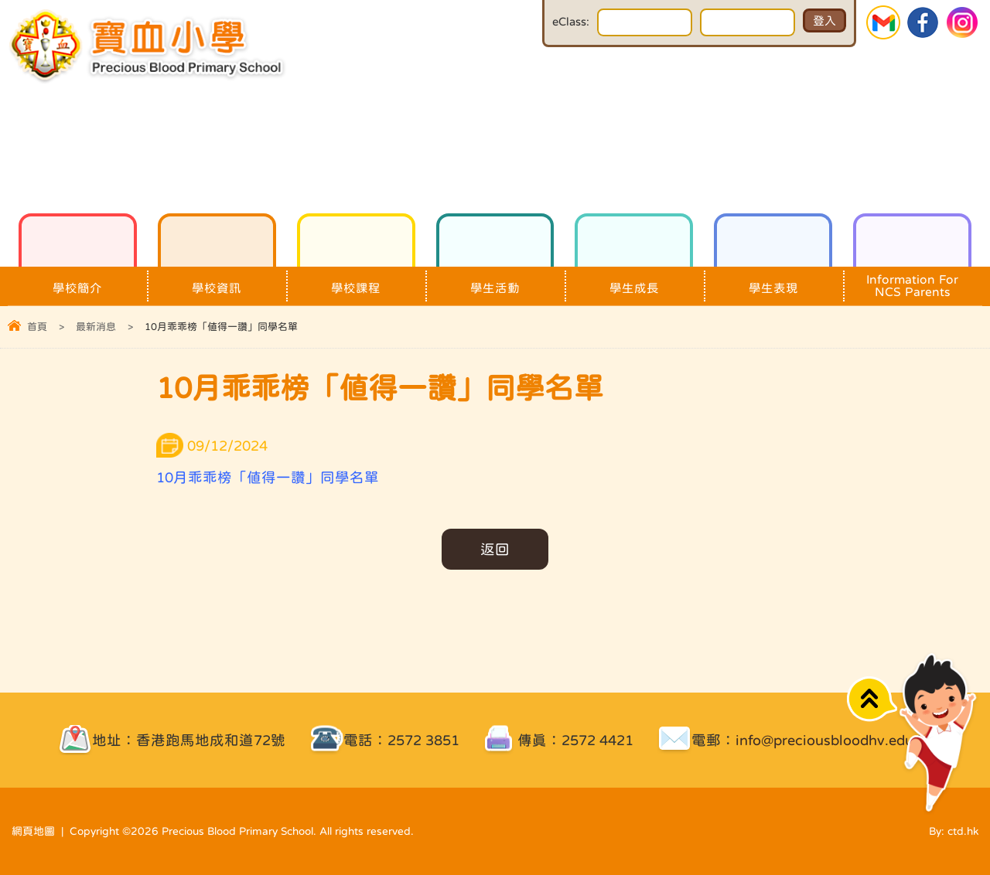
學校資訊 (217, 280)
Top (872, 699)
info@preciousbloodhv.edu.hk (835, 740)
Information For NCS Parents (912, 282)
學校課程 (356, 280)
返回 (495, 549)
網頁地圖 (33, 831)
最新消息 (96, 327)
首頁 (37, 327)
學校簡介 (78, 280)
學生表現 (773, 280)
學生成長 (634, 280)
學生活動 (495, 280)
